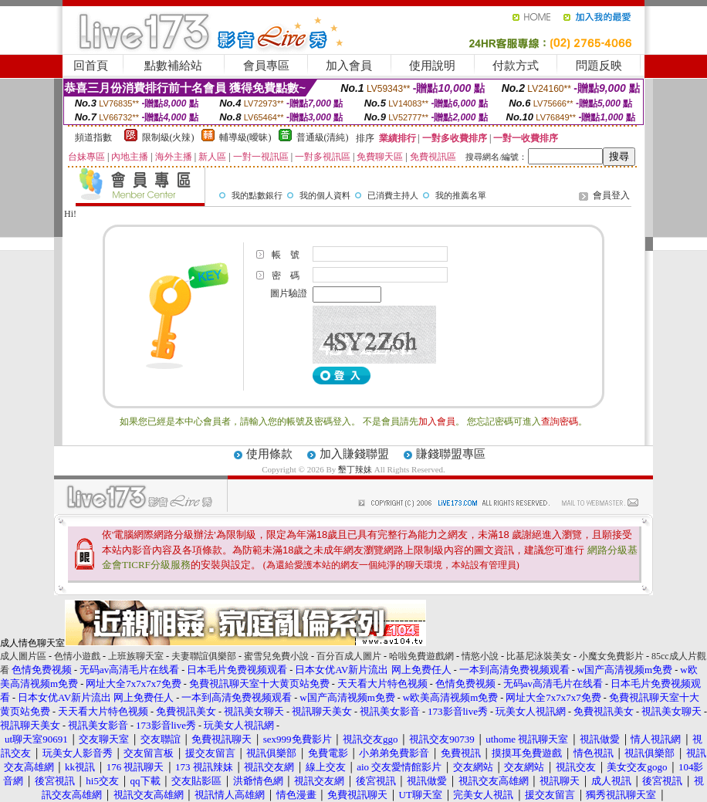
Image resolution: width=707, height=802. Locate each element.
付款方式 (515, 65)
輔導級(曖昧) (245, 137)
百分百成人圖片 (348, 656)
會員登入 (611, 195)
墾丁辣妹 (355, 469)
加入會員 (349, 65)
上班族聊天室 (136, 656)
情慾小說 (480, 656)
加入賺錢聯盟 (354, 454)
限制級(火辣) (168, 137)
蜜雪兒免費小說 (276, 656)
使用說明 (432, 65)
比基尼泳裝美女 (538, 656)
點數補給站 (173, 65)
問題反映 (599, 65)
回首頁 (90, 65)
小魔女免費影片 (611, 656)
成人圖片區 (23, 656)
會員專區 (266, 65)
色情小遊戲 (77, 656)
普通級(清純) (322, 137)
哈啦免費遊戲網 (421, 656)
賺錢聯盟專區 (450, 454)
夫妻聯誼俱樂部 (203, 656)
